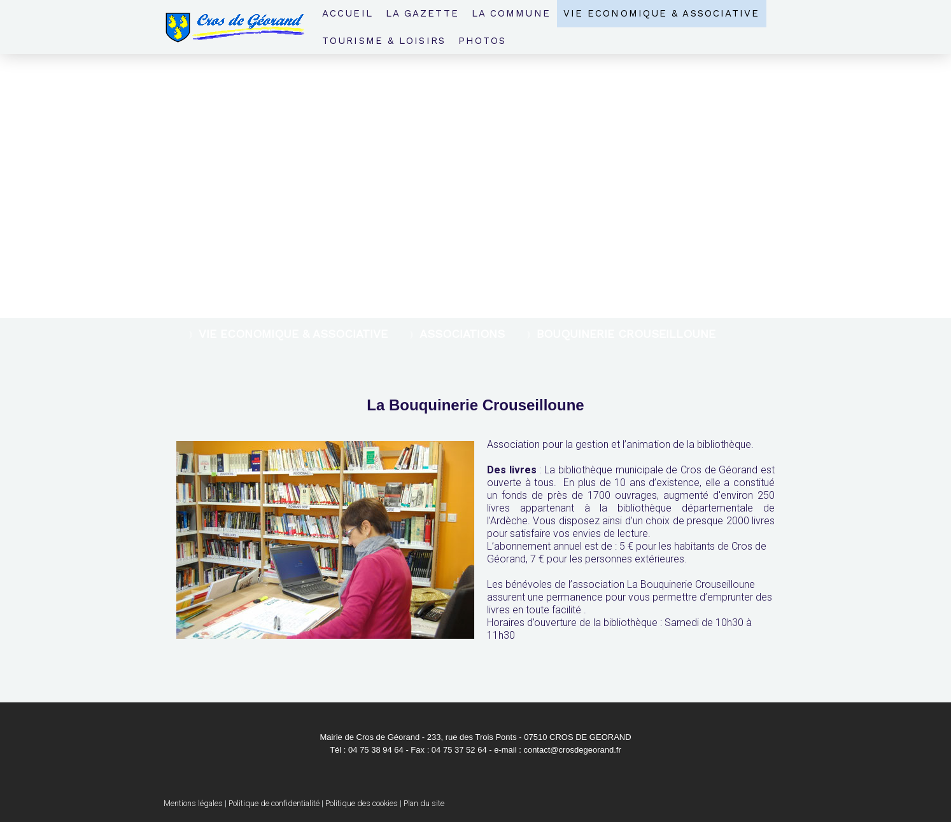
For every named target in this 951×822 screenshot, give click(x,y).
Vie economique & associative (661, 13)
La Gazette (422, 13)
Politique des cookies (361, 803)
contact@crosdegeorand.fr (572, 750)
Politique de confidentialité (274, 803)
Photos (482, 40)
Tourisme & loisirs (384, 40)
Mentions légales (193, 803)
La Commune (511, 13)
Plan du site (424, 803)
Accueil (347, 13)
